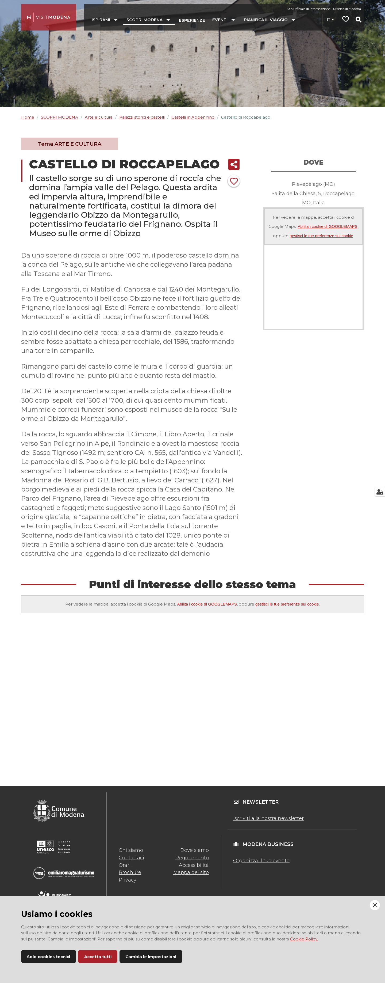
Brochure (130, 872)
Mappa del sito (191, 872)
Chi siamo (131, 850)
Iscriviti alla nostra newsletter (268, 818)
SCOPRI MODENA (59, 117)
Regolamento (192, 858)
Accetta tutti (97, 956)
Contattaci (131, 858)
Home (27, 117)
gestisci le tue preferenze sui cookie (321, 235)
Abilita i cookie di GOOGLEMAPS (327, 226)
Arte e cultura (99, 117)
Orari (124, 865)
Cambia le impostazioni (150, 956)
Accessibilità (194, 865)
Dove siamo (194, 850)
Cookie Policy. (304, 939)
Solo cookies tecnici (48, 956)
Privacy (127, 880)
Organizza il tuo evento (261, 861)
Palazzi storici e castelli (142, 117)
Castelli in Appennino (192, 117)
